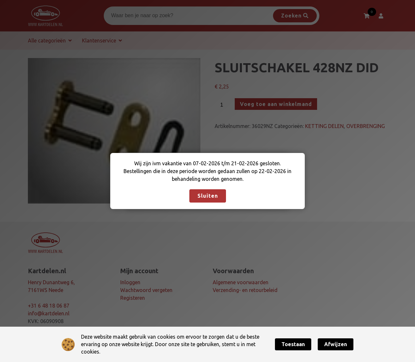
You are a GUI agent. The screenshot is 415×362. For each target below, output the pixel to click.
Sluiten (207, 196)
